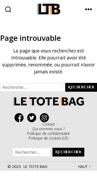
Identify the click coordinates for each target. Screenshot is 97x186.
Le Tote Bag (35, 166)
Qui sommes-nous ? (48, 129)
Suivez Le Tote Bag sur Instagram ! (45, 117)
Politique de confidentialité (48, 133)
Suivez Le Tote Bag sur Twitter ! (33, 117)
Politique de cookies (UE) (48, 138)
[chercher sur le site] (8, 9)
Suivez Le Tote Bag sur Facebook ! (20, 117)
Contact (48, 124)
